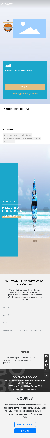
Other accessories (23, 70)
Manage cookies (25, 424)
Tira (35, 240)
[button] (46, 209)
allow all (25, 431)
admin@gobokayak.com (25, 93)
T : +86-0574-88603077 (25, 389)
